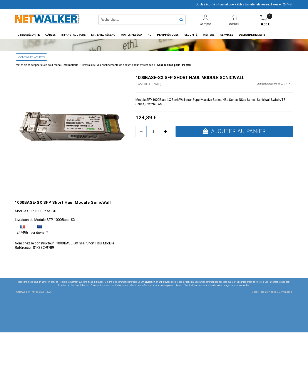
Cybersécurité (29, 34)
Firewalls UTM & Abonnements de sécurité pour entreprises (117, 64)
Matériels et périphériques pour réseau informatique (47, 64)
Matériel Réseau (103, 34)
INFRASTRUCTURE (73, 34)
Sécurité (190, 34)
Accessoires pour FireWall (174, 64)
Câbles (50, 34)
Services (226, 34)
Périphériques (168, 34)
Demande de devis (252, 34)
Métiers (208, 34)
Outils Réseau (131, 34)
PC (149, 34)
